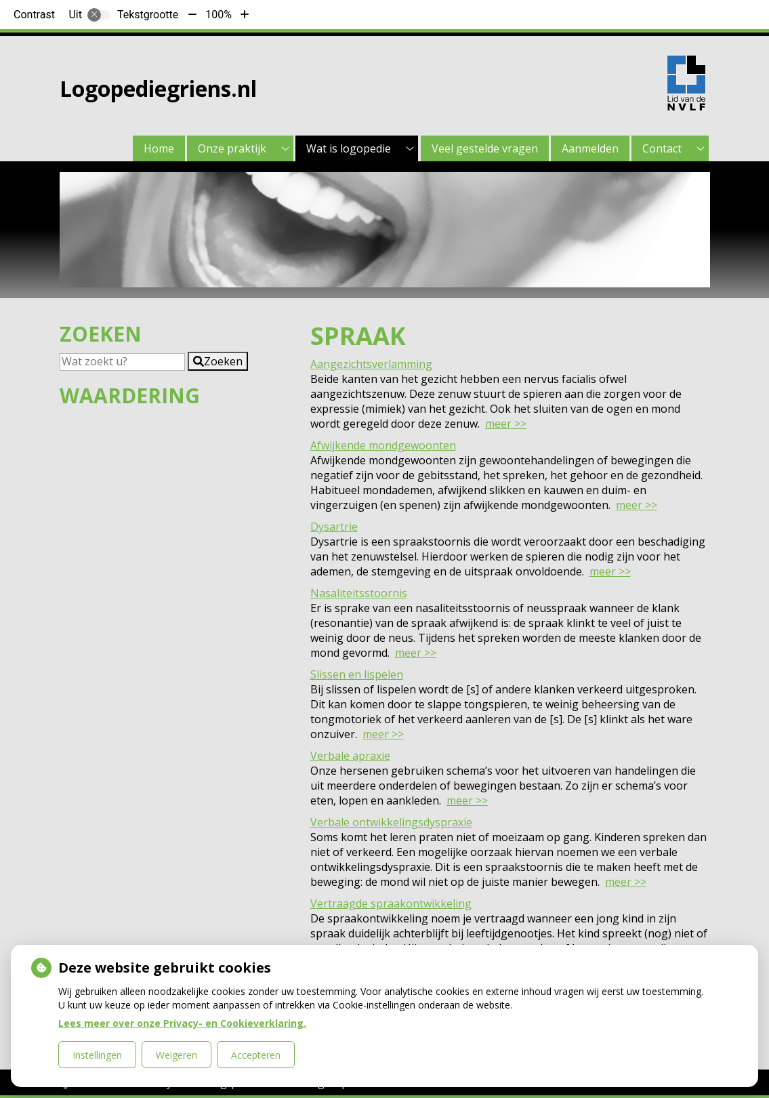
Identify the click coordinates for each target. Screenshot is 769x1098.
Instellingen (97, 1055)
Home (159, 148)
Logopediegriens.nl (158, 88)
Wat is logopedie (348, 148)
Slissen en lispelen (356, 674)
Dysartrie (334, 526)
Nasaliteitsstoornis (358, 593)
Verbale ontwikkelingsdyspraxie (391, 822)
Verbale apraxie (350, 755)
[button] (218, 361)
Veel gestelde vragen (485, 148)
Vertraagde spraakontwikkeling (391, 903)
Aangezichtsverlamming (371, 364)
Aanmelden (590, 148)
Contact (662, 148)
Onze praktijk (232, 148)
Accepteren (255, 1055)
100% (218, 14)
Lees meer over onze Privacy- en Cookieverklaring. (182, 1023)
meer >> (505, 423)
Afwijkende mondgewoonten (383, 445)
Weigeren (176, 1055)
